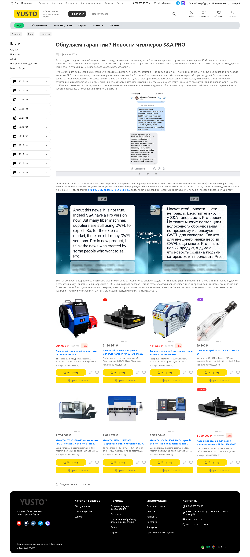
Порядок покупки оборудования (119, 507)
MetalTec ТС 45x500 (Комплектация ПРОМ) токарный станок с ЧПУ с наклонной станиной (77, 442)
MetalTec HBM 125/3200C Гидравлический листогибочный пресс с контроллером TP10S (123, 442)
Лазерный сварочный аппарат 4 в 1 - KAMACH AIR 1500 (77, 353)
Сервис (82, 25)
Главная (15, 34)
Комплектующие (63, 25)
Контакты (98, 25)
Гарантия (43, 3)
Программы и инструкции (160, 532)
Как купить (71, 3)
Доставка (57, 3)
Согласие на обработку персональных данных (123, 521)
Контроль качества (91, 3)
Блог (30, 34)
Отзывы (108, 3)
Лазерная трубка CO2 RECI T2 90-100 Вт (218, 352)
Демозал (114, 25)
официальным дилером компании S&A (109, 189)
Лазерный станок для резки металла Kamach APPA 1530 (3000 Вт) (216, 442)
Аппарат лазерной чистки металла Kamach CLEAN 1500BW (171, 353)
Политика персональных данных (32, 544)
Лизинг (114, 527)
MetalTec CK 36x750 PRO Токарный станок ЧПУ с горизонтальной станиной (170, 442)
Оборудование (39, 25)
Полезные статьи (156, 506)
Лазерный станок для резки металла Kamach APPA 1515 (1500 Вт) (122, 352)
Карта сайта (56, 544)
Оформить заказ (77, 380)
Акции (19, 25)
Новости (45, 34)
